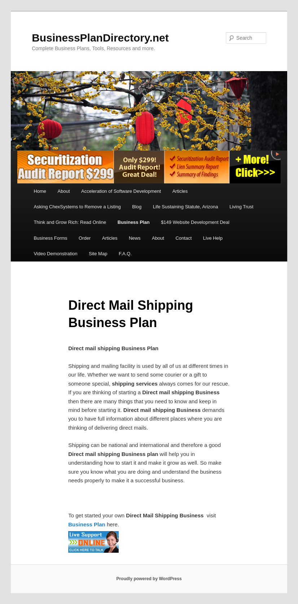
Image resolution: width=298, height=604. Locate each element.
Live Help (213, 238)
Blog (136, 206)
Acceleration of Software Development (121, 191)
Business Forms (50, 238)
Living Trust (241, 206)
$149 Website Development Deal (195, 222)
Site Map (98, 253)
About (64, 191)
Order (85, 238)
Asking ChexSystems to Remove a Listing (77, 206)
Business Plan (134, 222)
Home (40, 191)
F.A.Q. (125, 253)
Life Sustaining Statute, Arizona (185, 206)
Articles (180, 191)
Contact (183, 238)
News (135, 238)
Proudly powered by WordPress (148, 578)
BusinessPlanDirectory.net (100, 38)
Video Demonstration (55, 253)
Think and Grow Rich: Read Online (70, 222)
